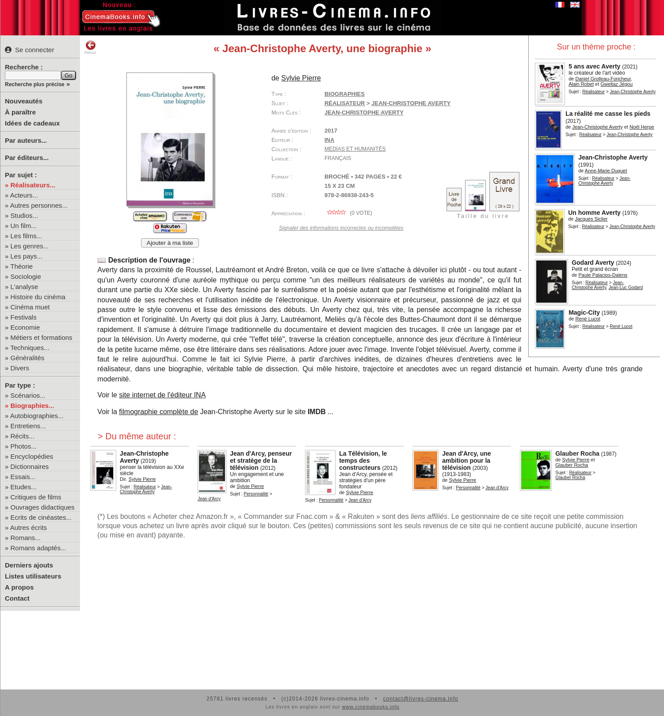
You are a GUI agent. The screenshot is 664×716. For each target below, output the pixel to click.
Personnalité (256, 493)
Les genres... (30, 246)
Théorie (21, 266)
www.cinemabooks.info (371, 706)
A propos (19, 587)
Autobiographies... (37, 415)
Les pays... (27, 256)
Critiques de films (36, 497)
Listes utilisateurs (33, 576)
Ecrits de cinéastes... (41, 517)
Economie (25, 327)
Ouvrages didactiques (43, 507)
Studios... (24, 215)
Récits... (22, 436)
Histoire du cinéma (38, 297)
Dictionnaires (30, 466)
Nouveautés (23, 101)
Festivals (24, 317)
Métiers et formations (42, 337)
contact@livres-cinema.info (420, 699)
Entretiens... (28, 426)
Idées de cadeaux (32, 123)
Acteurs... (24, 195)
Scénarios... (28, 395)
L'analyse (24, 286)
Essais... (23, 476)
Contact (17, 598)
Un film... (24, 225)
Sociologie (26, 276)
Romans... (26, 537)
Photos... (24, 446)
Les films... (26, 236)
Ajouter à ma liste (170, 243)
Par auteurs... (26, 140)
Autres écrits (28, 527)
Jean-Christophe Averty (364, 112)
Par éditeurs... (27, 157)
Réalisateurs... (33, 185)
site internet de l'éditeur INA (162, 395)
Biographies (344, 94)
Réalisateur (593, 91)
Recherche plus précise (35, 84)
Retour (90, 47)
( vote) (348, 213)
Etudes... (24, 487)
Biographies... (32, 405)
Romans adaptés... (38, 548)
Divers (20, 368)
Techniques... (29, 347)
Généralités (28, 358)
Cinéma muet (30, 307)
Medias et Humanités (354, 149)
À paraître (20, 112)
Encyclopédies (32, 456)
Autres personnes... (39, 205)
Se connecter (29, 49)
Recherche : (24, 67)
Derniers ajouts (29, 565)
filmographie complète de (158, 411)
